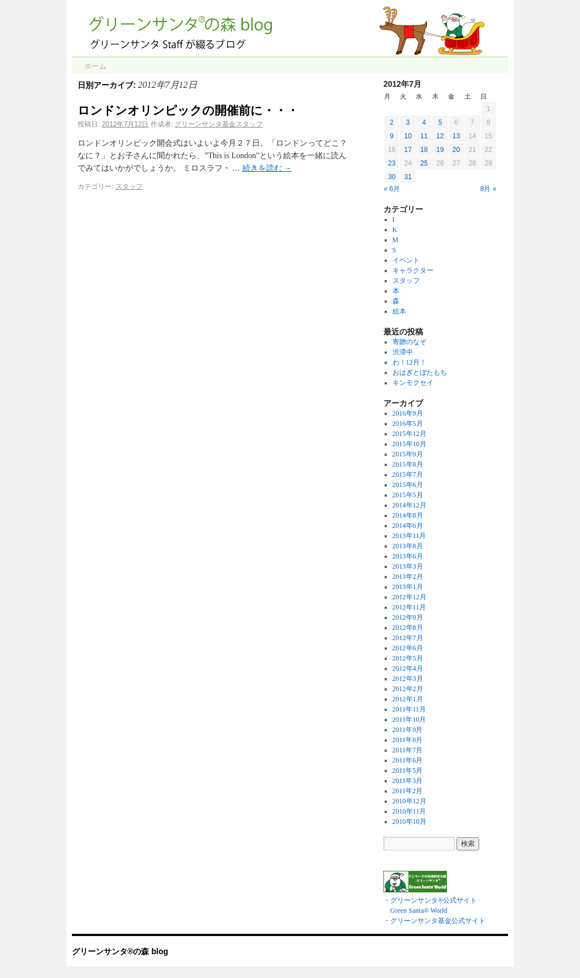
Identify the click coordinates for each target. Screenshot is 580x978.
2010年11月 (410, 811)
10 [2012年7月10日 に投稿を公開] (407, 136)
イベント (406, 260)
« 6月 (392, 189)
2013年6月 (408, 556)
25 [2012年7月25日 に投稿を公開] (424, 163)
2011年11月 (409, 709)
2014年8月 (408, 515)
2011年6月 (408, 760)
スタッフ (129, 186)
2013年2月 (408, 577)
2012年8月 (408, 628)
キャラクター (413, 270)
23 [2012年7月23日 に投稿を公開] (391, 163)
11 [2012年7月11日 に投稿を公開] (424, 136)
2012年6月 (408, 648)
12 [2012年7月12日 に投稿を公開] (439, 136)
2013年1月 (408, 587)
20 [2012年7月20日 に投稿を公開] (456, 150)
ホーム (95, 66)
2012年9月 (408, 617)
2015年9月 (408, 454)
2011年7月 (408, 750)
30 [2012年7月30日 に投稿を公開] (391, 177)
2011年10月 (410, 719)
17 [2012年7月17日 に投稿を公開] (407, 150)
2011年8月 (408, 740)
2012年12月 (410, 597)
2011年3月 (408, 781)
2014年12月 (410, 505)
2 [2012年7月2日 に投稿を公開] (392, 122)
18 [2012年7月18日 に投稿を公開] (424, 150)
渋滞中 (403, 352)
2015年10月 (410, 444)
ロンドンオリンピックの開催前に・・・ (188, 110)
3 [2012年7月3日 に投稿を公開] (408, 122)
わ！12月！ (410, 362)
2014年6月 (408, 526)
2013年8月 (408, 546)
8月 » (488, 189)
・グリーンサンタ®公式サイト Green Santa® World (430, 900)
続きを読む (267, 168)
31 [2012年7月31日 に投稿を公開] (407, 177)
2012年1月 (408, 699)
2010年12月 (410, 801)
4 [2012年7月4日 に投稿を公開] (424, 122)
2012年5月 (408, 658)
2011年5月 (408, 770)
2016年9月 (408, 413)
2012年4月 (408, 668)
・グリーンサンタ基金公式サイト (434, 921)
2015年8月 (408, 464)
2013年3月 (408, 566)
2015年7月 (408, 475)
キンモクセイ (413, 383)
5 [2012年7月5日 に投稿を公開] (440, 122)
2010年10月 (410, 821)
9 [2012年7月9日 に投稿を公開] (392, 136)
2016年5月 (408, 423)
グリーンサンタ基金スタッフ (218, 124)
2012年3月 (408, 679)
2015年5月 (408, 495)
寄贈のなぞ (410, 342)
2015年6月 (408, 485)
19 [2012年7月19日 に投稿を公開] (439, 150)
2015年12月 (410, 434)
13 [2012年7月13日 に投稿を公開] (456, 136)
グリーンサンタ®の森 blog (120, 951)
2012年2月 (408, 689)
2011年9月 (408, 730)
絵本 (399, 311)
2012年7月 (408, 638)
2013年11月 (410, 536)
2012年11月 (410, 607)
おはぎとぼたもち (420, 372)
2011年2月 (408, 791)
